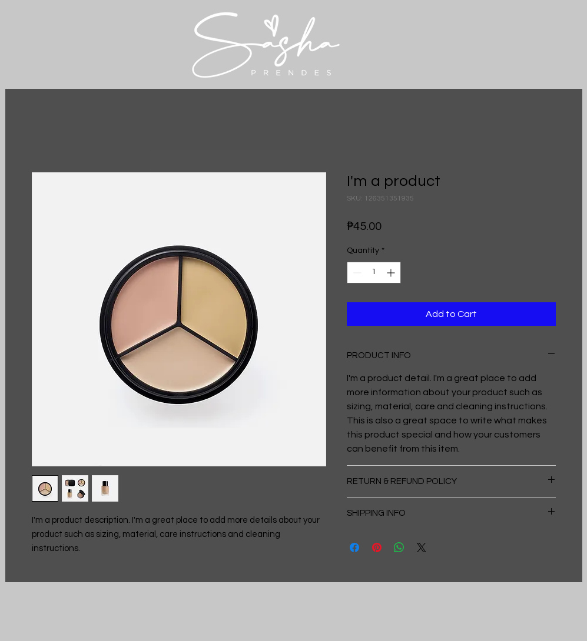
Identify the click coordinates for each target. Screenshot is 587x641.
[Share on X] (421, 547)
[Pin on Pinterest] (377, 547)
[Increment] (391, 272)
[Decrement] (356, 272)
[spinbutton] (373, 272)
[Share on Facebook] (354, 547)
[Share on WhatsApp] (399, 547)
